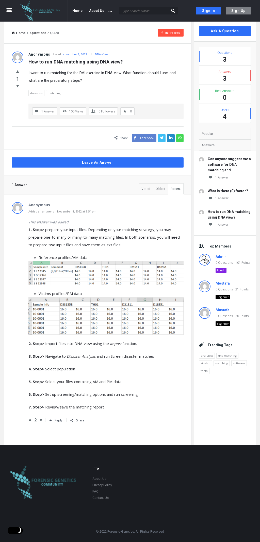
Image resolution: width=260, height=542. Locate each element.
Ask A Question (225, 31)
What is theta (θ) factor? (228, 191)
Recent (176, 189)
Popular (207, 134)
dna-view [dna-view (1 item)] (207, 355)
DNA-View (101, 54)
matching (54, 93)
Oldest (160, 189)
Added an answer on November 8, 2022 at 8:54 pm (62, 211)
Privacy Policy (102, 485)
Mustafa (223, 310)
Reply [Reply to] (55, 420)
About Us (96, 11)
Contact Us (100, 498)
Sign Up (238, 11)
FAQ (95, 491)
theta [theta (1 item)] (204, 371)
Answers (208, 145)
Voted (145, 189)
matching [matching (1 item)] (221, 363)
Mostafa (223, 283)
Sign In (208, 11)
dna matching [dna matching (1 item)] (227, 355)
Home (77, 11)
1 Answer (218, 177)
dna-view (36, 93)
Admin (221, 257)
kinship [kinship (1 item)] (205, 363)
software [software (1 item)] (239, 363)
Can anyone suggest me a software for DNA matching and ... (229, 164)
